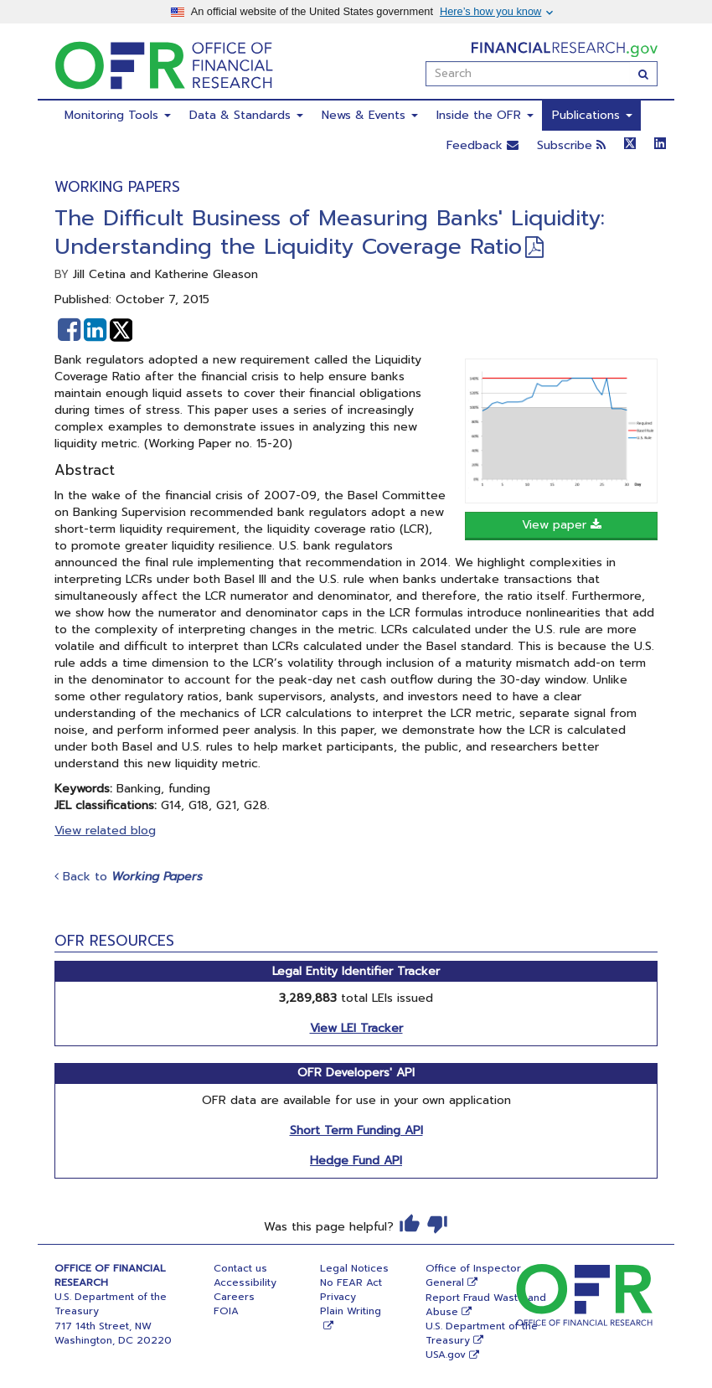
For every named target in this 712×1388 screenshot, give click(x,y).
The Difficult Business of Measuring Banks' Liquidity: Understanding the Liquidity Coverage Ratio (329, 232)
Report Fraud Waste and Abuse (486, 1304)
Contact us (240, 1268)
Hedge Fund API (356, 1160)
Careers (234, 1296)
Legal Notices (354, 1268)
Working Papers (117, 187)
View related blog (105, 830)
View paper (561, 525)
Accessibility (245, 1282)
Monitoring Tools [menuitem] (117, 115)
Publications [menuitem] (592, 115)
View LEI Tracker (356, 1028)
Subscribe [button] (571, 145)
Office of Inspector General (473, 1275)
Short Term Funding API (356, 1130)
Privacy (338, 1296)
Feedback (482, 145)
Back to (128, 876)
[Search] (644, 73)
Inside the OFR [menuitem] (485, 115)
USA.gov (446, 1354)
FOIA (226, 1310)
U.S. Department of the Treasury (482, 1333)
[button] (69, 330)
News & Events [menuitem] (370, 115)
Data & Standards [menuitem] (246, 115)
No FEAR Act (351, 1282)
